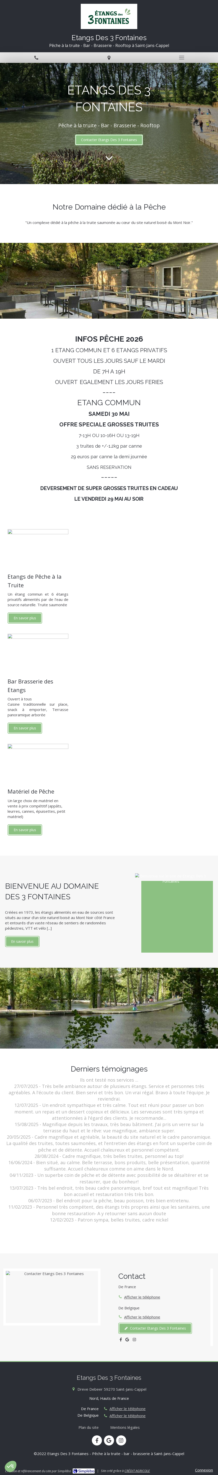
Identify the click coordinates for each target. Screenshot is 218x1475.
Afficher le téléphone (142, 1297)
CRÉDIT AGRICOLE (137, 1470)
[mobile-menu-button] (181, 58)
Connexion (204, 1469)
